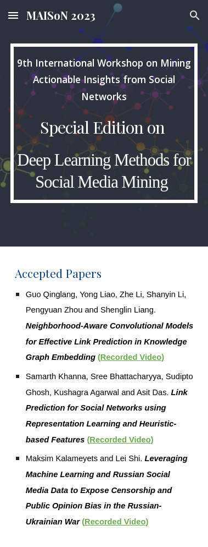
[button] (13, 15)
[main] (104, 123)
